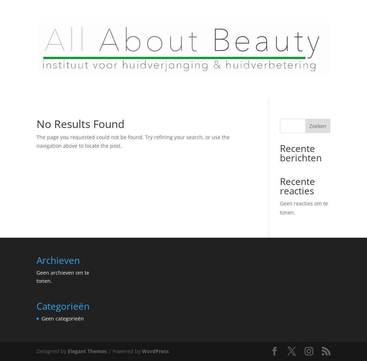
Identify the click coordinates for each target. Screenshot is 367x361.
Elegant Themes (87, 351)
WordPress (155, 351)
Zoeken (318, 126)
